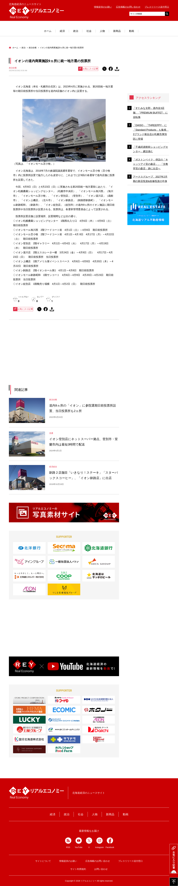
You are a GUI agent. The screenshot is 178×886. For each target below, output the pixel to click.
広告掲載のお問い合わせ (128, 7)
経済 (62, 31)
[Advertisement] (38, 355)
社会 (89, 31)
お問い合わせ (101, 869)
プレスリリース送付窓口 (157, 7)
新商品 (117, 31)
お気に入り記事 (88, 69)
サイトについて (43, 861)
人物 (102, 31)
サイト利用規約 (78, 869)
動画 (131, 31)
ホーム (47, 31)
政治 (75, 31)
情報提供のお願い (103, 7)
